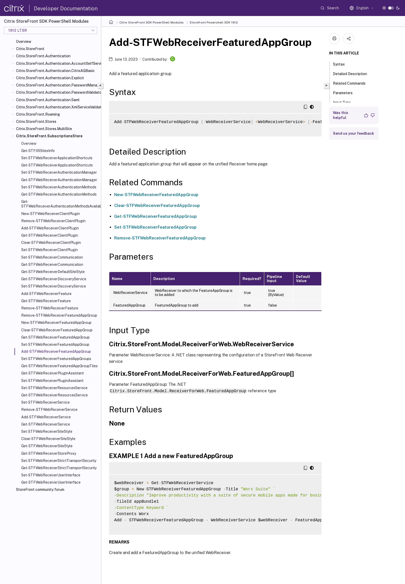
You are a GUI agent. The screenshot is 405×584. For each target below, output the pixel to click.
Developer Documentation (66, 8)
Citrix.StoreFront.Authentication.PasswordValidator (57, 92)
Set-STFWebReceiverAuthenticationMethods (58, 187)
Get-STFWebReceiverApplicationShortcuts (57, 165)
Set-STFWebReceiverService (45, 402)
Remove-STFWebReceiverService (49, 409)
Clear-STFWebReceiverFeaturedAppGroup (56, 330)
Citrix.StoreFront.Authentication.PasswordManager (57, 85)
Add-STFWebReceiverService (46, 417)
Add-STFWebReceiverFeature (46, 294)
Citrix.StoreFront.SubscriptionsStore (49, 136)
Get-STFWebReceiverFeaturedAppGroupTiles (59, 366)
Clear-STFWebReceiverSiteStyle (48, 439)
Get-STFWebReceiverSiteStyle (47, 446)
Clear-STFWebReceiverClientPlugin (51, 243)
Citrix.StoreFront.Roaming (38, 114)
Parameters (345, 92)
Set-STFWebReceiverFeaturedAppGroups (56, 359)
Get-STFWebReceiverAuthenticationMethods (59, 194)
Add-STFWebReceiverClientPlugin (50, 228)
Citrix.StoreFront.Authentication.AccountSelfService (57, 63)
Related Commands (352, 82)
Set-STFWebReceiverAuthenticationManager (59, 172)
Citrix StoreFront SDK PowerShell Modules (151, 22)
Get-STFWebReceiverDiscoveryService (53, 279)
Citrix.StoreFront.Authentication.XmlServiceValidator (57, 107)
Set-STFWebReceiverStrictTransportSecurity (58, 461)
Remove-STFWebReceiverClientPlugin (53, 221)
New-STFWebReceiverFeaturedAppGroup (56, 323)
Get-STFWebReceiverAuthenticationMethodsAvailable (60, 203)
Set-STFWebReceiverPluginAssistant (52, 381)
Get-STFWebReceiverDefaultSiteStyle (53, 272)
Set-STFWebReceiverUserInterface (50, 475)
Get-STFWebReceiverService (45, 424)
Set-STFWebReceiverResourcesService (54, 388)
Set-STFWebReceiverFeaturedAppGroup (55, 344)
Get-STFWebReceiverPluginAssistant (52, 373)
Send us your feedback (353, 133)
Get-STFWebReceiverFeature (46, 301)
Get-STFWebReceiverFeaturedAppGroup (55, 337)
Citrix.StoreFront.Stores (36, 121)
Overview (23, 41)
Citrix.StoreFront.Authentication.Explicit (50, 78)
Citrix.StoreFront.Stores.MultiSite (44, 129)
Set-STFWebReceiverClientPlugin (49, 250)
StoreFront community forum (40, 489)
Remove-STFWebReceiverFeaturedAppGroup (59, 315)
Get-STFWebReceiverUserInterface (51, 482)
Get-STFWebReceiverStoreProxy (48, 453)
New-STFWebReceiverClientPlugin (50, 214)
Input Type (344, 102)
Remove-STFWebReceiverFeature (49, 308)
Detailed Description (353, 73)
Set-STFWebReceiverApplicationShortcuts (56, 158)
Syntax (342, 63)
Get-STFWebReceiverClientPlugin (49, 235)
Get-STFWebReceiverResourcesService (54, 395)
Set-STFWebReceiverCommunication (52, 257)
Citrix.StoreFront (30, 49)
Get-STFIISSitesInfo (38, 151)
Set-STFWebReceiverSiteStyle (46, 431)
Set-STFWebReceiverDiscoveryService (53, 286)
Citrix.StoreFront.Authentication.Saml (48, 100)
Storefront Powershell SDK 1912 (214, 22)
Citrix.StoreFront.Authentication (43, 56)
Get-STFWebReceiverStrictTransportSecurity (59, 468)
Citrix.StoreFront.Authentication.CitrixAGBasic (55, 71)
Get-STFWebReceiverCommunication (52, 264)
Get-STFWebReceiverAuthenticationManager (59, 180)
